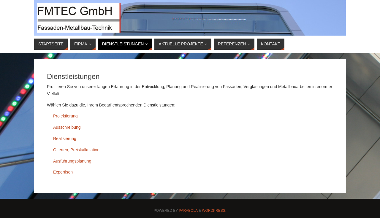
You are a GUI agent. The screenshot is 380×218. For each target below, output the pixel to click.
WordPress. (214, 211)
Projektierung (65, 116)
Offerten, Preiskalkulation (76, 149)
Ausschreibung (67, 127)
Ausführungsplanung (72, 161)
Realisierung (64, 138)
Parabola (188, 211)
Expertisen (63, 172)
